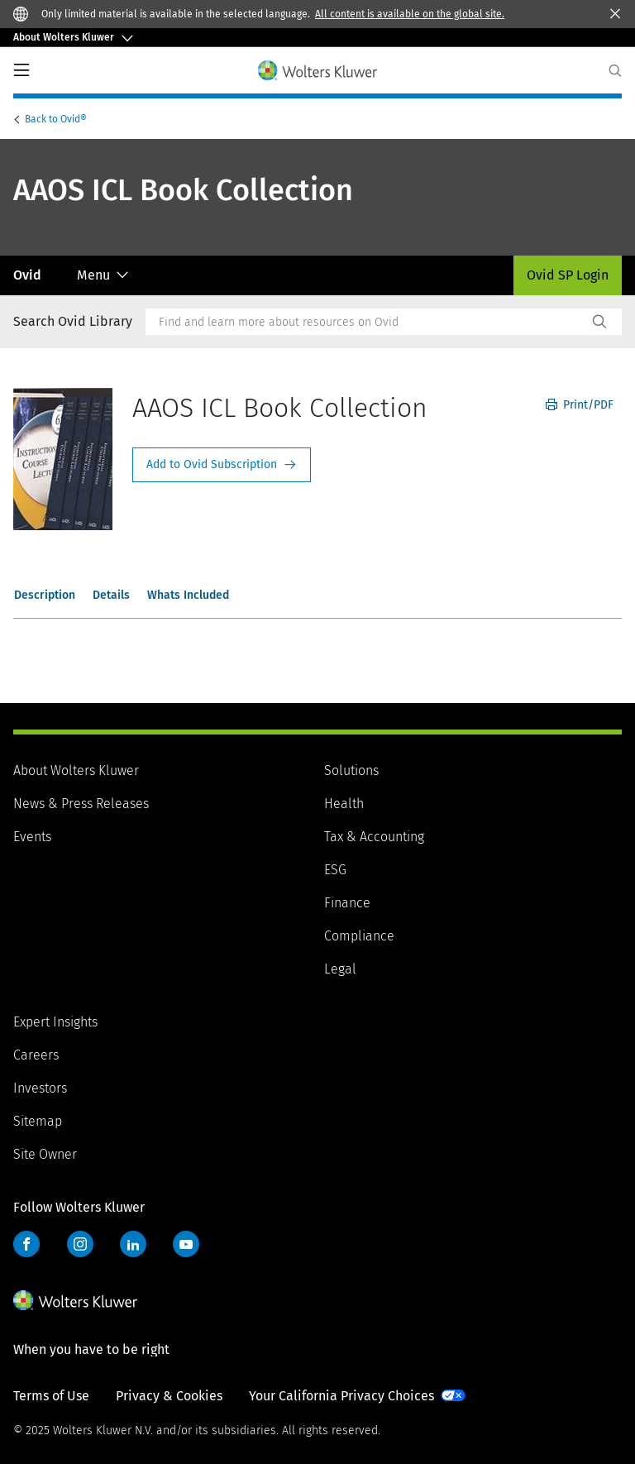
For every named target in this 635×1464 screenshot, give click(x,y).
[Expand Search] (615, 71)
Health (344, 803)
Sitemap (37, 1121)
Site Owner (45, 1154)
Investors (40, 1088)
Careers (36, 1055)
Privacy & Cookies (169, 1396)
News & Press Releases (81, 803)
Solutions (351, 770)
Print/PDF (580, 405)
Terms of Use (51, 1396)
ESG (335, 870)
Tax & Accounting (374, 836)
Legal (340, 969)
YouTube (186, 1244)
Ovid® (57, 119)
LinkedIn (133, 1244)
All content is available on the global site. (409, 14)
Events (32, 836)
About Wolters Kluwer (76, 770)
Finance (347, 903)
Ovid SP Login (568, 275)
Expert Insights (55, 1022)
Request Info (221, 464)
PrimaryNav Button (21, 70)
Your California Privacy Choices (341, 1396)
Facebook (26, 1244)
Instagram (80, 1244)
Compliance (359, 936)
